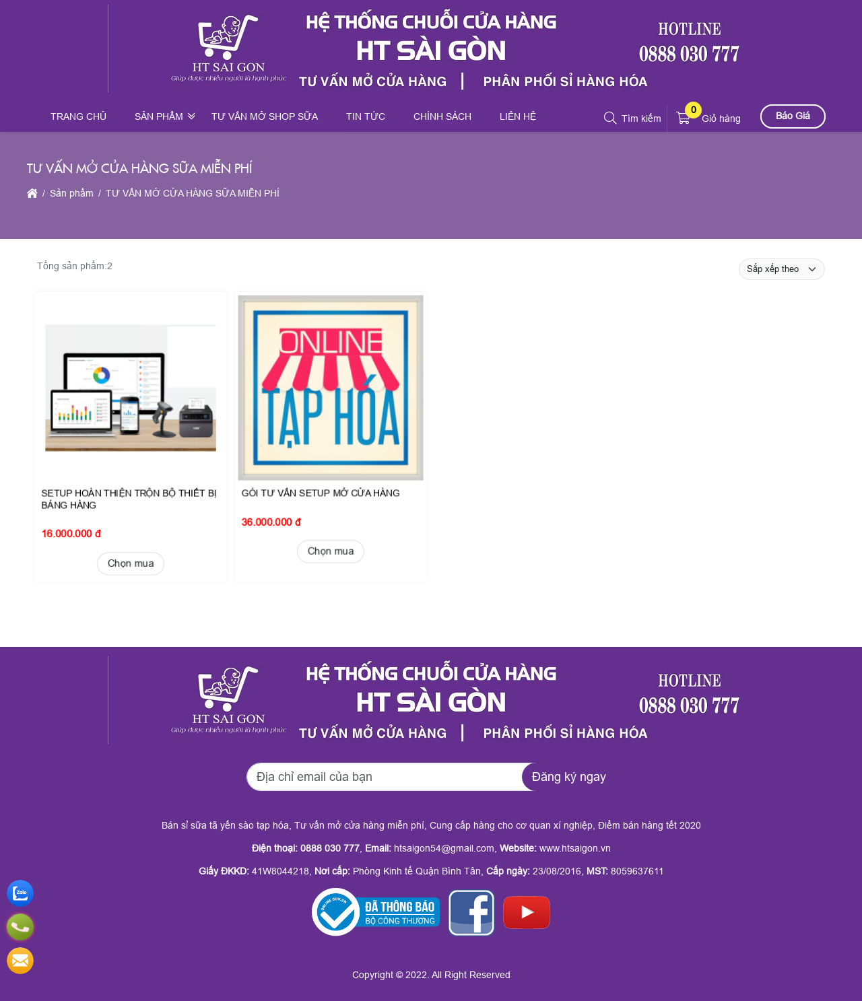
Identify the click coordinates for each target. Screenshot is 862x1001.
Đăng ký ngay (569, 777)
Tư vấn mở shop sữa (264, 116)
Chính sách (442, 116)
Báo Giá (793, 115)
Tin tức (365, 116)
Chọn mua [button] (130, 551)
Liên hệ (518, 116)
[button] (611, 118)
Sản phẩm (159, 116)
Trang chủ (78, 116)
